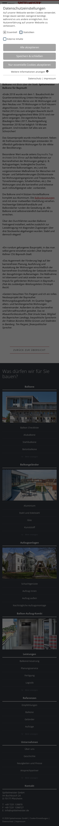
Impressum (50, 78)
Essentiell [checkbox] (12, 32)
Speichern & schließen (29, 56)
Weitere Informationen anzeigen (29, 71)
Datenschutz (34, 78)
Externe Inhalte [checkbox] (15, 38)
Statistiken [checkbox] (28, 32)
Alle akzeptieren (29, 47)
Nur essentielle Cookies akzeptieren (29, 64)
